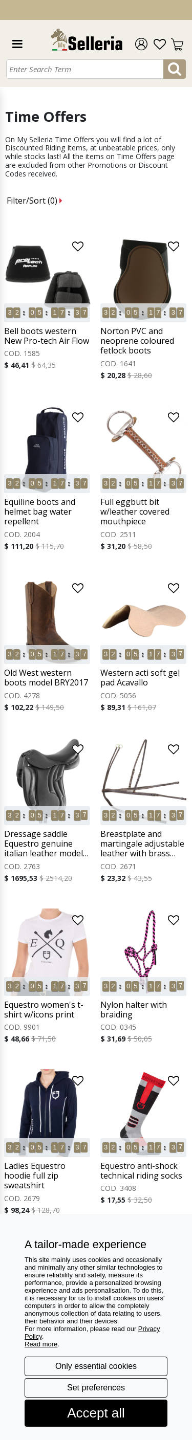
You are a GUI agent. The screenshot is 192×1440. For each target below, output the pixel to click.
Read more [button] (41, 1344)
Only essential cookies (96, 1366)
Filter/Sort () (34, 200)
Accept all (96, 1413)
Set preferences (96, 1387)
